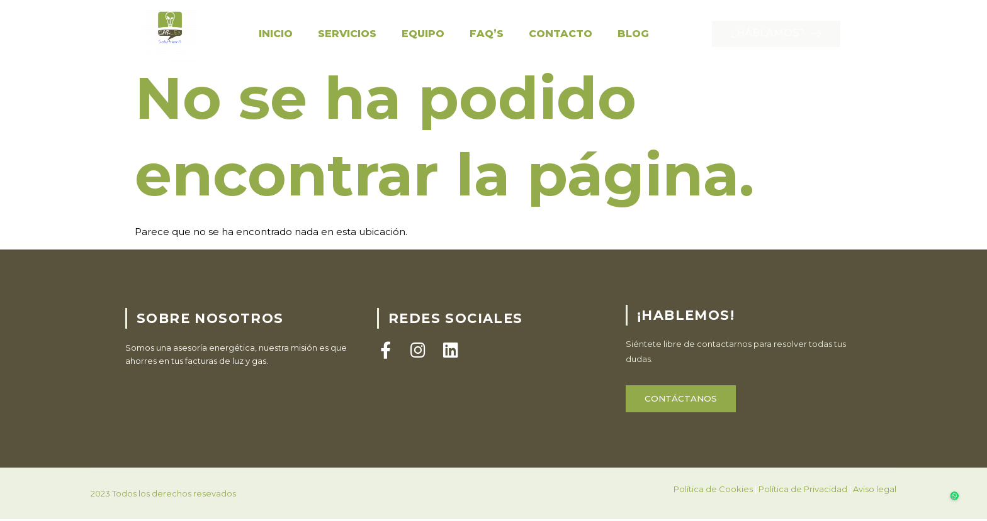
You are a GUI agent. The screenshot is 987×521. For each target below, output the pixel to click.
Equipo (423, 34)
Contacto (560, 34)
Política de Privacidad (803, 505)
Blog (633, 34)
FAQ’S (487, 34)
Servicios (347, 34)
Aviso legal (874, 505)
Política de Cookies (713, 505)
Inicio (276, 34)
